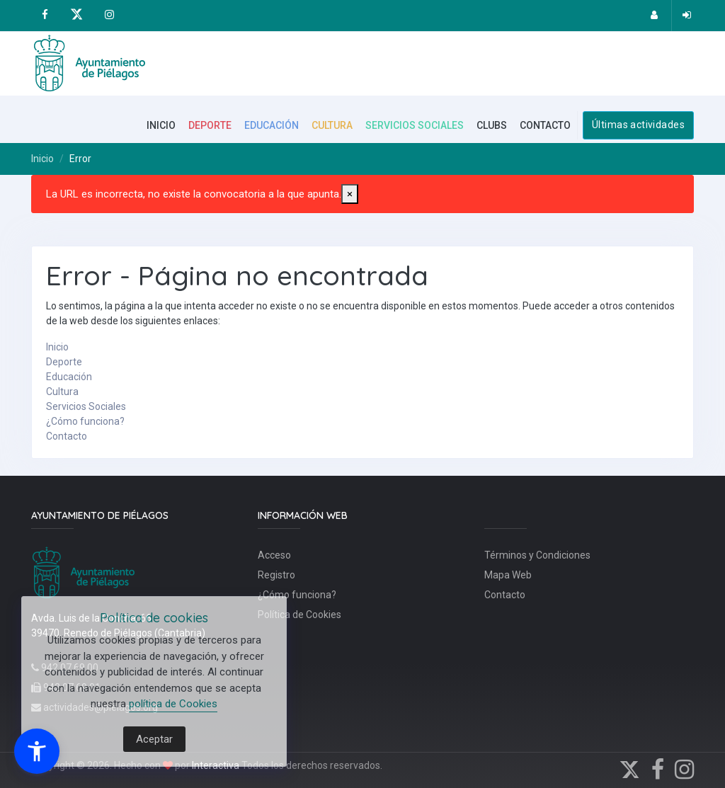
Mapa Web (508, 575)
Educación (69, 376)
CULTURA (332, 125)
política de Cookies (173, 703)
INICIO (161, 125)
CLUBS (491, 125)
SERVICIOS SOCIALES (414, 125)
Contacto (66, 436)
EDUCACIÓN (271, 125)
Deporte (64, 361)
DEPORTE (210, 125)
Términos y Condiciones (537, 555)
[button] (36, 751)
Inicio (42, 158)
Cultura (62, 391)
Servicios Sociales (86, 406)
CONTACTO (545, 125)
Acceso (274, 555)
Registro (276, 575)
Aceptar (154, 739)
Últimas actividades (638, 124)
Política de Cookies (299, 614)
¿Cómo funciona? (85, 421)
